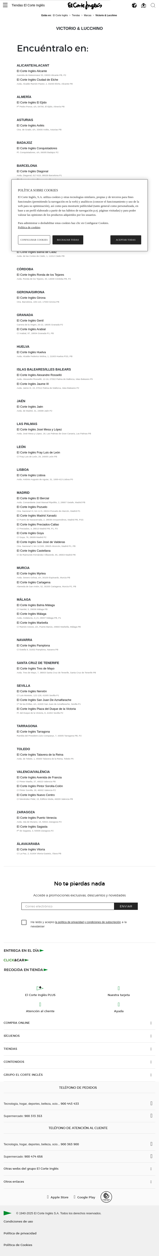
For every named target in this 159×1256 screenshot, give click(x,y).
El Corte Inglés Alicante (32, 71)
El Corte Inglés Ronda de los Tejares (40, 274)
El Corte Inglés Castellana (34, 550)
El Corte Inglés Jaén (30, 406)
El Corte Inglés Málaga (31, 613)
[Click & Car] (16, 960)
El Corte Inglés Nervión (32, 691)
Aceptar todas (126, 240)
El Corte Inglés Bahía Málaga (36, 605)
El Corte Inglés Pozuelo (32, 507)
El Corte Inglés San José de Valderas (41, 542)
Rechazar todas (68, 240)
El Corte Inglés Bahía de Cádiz (37, 252)
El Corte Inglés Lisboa (31, 475)
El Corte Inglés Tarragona (33, 731)
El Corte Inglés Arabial (31, 329)
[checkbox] (24, 922)
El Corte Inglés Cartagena (33, 582)
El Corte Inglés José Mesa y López (39, 429)
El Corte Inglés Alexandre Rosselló (39, 375)
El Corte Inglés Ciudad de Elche (37, 79)
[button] (5, 5)
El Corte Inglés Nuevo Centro (36, 795)
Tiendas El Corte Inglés (28, 5)
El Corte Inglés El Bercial (33, 498)
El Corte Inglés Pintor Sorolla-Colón (40, 786)
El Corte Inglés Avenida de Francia (39, 777)
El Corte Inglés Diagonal (32, 171)
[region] (79, 215)
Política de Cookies (18, 1245)
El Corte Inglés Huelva (31, 352)
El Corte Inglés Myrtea (31, 573)
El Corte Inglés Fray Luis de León (38, 452)
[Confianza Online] (106, 1197)
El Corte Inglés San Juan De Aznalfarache (44, 700)
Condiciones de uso (18, 1221)
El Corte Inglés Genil (30, 320)
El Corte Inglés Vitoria (31, 849)
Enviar (126, 906)
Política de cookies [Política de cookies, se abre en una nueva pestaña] (29, 227)
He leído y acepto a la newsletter (79, 924)
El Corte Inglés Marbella (32, 622)
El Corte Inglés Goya (30, 533)
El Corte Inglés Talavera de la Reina (40, 754)
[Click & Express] (24, 950)
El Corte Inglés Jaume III (33, 384)
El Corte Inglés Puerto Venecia (37, 817)
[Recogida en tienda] (26, 970)
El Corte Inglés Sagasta (32, 826)
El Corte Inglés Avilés (30, 125)
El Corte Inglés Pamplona (33, 645)
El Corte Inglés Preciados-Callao (38, 524)
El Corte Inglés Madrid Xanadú (37, 515)
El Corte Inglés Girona (31, 297)
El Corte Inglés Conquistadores (37, 148)
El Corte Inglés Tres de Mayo (36, 668)
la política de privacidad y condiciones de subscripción (88, 922)
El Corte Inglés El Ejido (32, 102)
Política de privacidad (20, 1233)
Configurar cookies (34, 240)
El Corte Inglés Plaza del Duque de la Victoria (46, 708)
